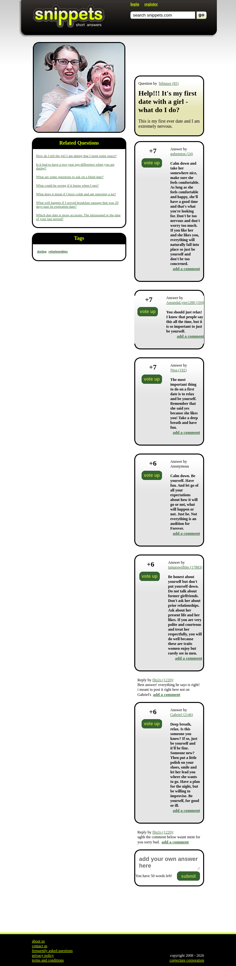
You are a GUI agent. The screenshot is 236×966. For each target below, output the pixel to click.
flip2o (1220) (162, 680)
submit (188, 876)
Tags (79, 238)
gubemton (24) (181, 154)
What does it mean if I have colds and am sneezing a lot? (76, 194)
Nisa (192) (178, 370)
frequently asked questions (52, 950)
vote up (152, 162)
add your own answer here (169, 862)
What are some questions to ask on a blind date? (70, 177)
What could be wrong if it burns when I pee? (67, 185)
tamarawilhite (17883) (185, 567)
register (151, 4)
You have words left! (154, 876)
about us (38, 941)
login (134, 4)
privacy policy (43, 955)
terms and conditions (48, 960)
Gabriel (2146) (181, 714)
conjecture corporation (187, 960)
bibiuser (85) (169, 83)
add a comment (186, 268)
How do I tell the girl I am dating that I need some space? (76, 156)
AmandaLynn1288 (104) (185, 302)
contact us (39, 946)
